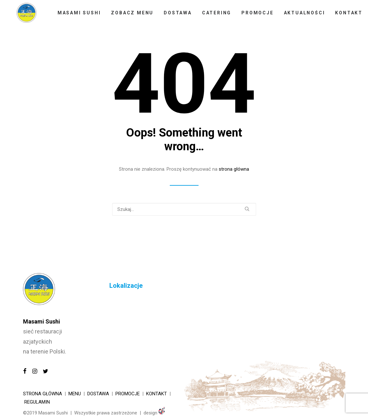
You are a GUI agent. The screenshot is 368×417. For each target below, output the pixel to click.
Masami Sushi (75, 15)
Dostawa (173, 15)
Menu (74, 394)
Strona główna (42, 394)
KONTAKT (156, 394)
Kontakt (344, 15)
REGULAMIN (37, 402)
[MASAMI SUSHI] (24, 15)
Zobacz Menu (127, 15)
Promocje (253, 15)
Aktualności (299, 15)
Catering (212, 15)
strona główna (234, 169)
